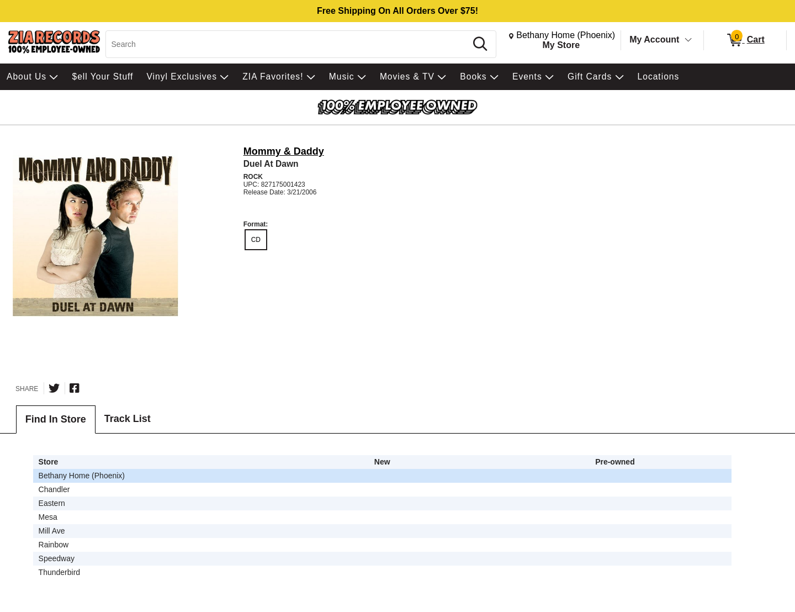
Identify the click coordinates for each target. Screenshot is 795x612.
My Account (654, 39)
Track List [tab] (127, 418)
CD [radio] (256, 240)
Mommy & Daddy (283, 151)
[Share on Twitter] (54, 388)
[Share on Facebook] (75, 388)
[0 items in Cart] (745, 40)
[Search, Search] (288, 44)
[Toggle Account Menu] (688, 40)
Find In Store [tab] (55, 419)
